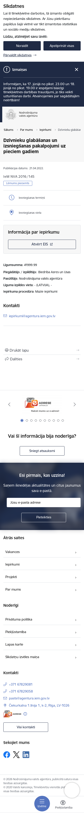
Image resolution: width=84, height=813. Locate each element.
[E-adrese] (12, 714)
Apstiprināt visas (62, 46)
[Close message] (76, 69)
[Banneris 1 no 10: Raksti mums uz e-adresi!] (42, 404)
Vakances (12, 552)
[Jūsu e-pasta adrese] (44, 502)
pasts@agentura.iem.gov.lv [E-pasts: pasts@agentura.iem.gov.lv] (29, 698)
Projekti (11, 577)
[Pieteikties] (43, 517)
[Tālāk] (74, 404)
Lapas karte (14, 644)
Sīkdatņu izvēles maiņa (22, 657)
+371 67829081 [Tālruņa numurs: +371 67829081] (21, 684)
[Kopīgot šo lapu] (42, 359)
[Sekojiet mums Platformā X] (16, 754)
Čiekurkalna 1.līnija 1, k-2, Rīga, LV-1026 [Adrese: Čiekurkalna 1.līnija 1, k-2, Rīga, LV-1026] (39, 705)
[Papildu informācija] (25, 714)
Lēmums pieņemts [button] (17, 183)
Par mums (13, 589)
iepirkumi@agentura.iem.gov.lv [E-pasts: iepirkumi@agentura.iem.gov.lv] (32, 316)
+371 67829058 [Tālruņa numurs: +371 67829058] (21, 691)
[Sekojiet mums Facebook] (6, 754)
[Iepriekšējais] (9, 404)
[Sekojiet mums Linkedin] (26, 754)
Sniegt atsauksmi (42, 451)
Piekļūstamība (15, 632)
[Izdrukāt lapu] (42, 350)
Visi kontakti (26, 727)
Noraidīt (22, 46)
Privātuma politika (18, 619)
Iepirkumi (12, 564)
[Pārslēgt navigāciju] (42, 803)
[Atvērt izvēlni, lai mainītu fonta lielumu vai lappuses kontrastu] (63, 805)
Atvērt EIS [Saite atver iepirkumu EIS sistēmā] (40, 244)
